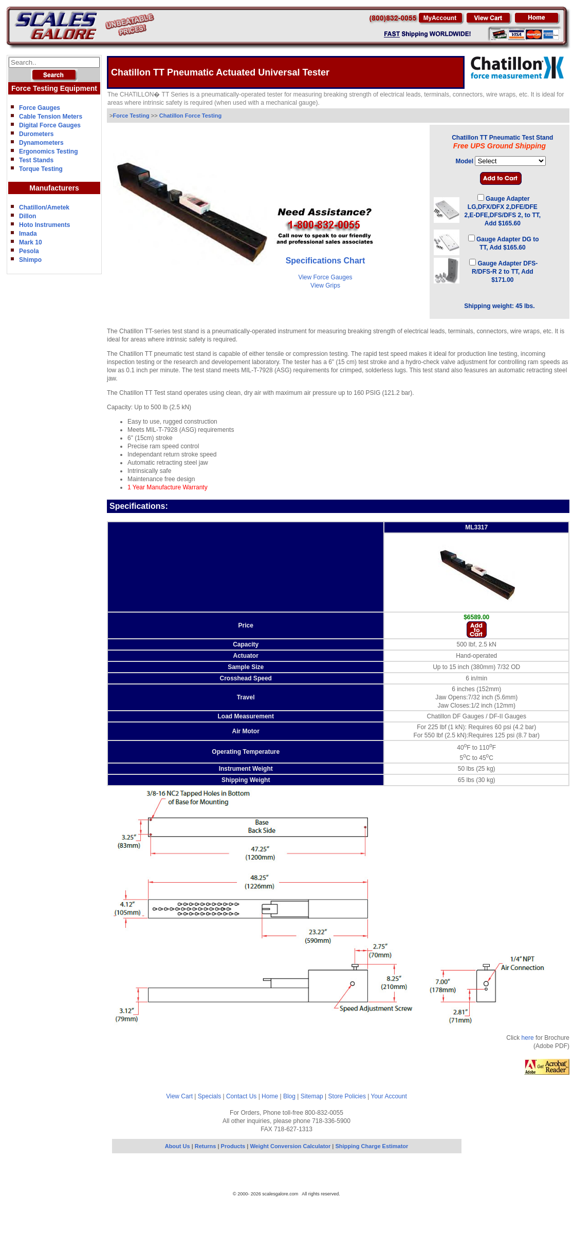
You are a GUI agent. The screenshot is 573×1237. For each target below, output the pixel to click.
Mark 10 (30, 242)
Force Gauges (39, 107)
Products (234, 1146)
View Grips (325, 285)
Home (270, 1096)
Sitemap (312, 1096)
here (528, 1037)
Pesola (29, 251)
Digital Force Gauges (50, 125)
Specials (209, 1096)
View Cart (179, 1096)
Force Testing (132, 115)
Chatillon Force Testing (190, 115)
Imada (28, 233)
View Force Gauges (325, 277)
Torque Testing (41, 169)
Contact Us (241, 1096)
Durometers (36, 134)
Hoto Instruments (44, 225)
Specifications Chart (325, 260)
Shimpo (30, 259)
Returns (205, 1146)
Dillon (27, 216)
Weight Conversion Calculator (290, 1146)
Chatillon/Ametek (44, 207)
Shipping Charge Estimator (372, 1146)
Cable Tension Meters (50, 116)
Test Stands (36, 160)
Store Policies (347, 1096)
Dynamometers (41, 142)
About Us (177, 1146)
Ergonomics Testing (48, 151)
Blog (289, 1096)
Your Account (389, 1096)
